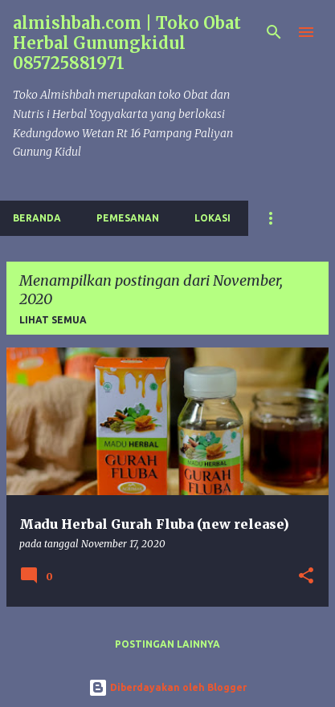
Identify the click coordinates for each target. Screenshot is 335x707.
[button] (306, 576)
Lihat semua (53, 320)
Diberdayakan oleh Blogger (167, 687)
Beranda (37, 218)
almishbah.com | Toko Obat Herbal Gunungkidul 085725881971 (127, 43)
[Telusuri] (274, 32)
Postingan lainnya (167, 644)
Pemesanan (127, 218)
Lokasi (212, 218)
